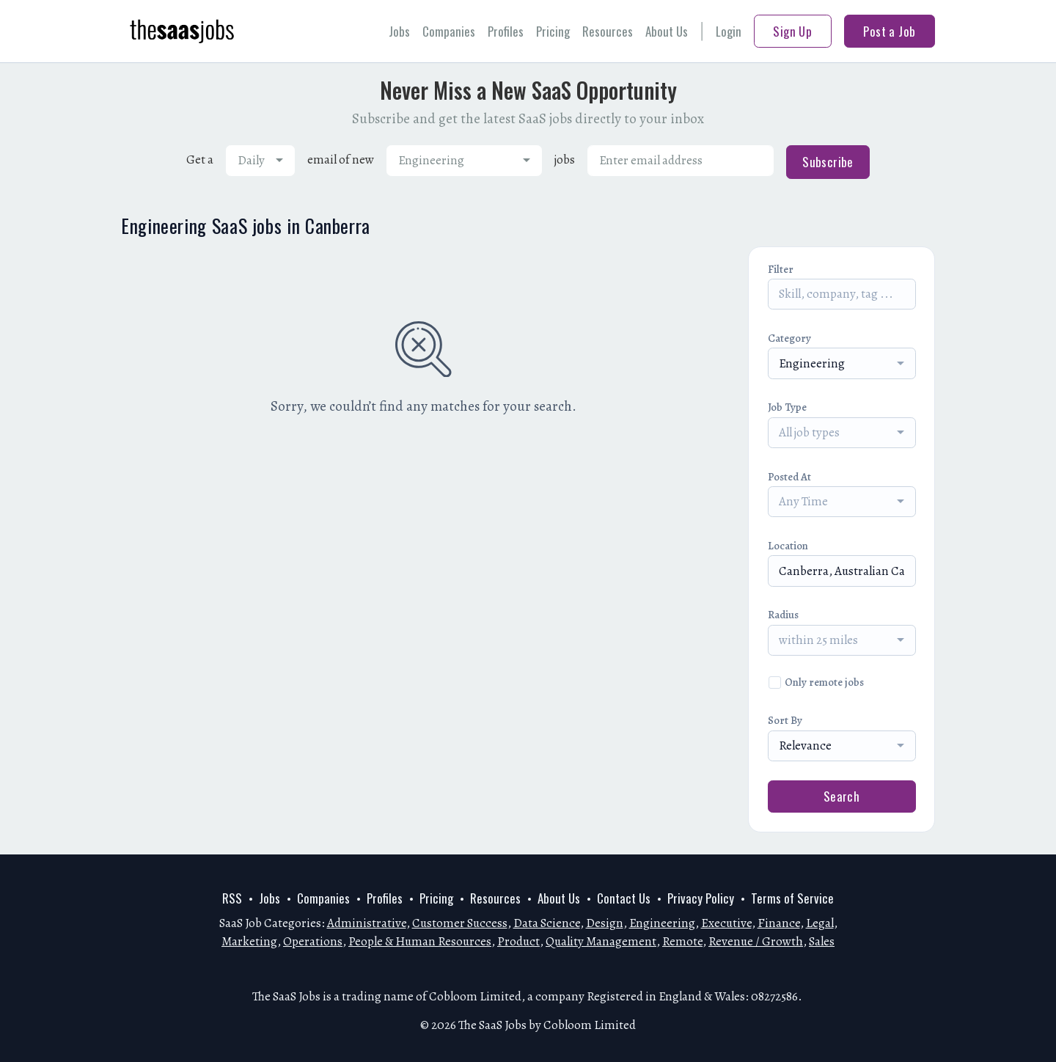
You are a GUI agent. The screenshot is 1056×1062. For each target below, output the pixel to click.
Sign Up (792, 31)
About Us (666, 31)
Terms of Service (792, 898)
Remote (682, 941)
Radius (783, 614)
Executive (726, 923)
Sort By (785, 720)
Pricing (553, 31)
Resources (607, 31)
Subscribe (828, 162)
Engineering (662, 923)
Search (842, 796)
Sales (822, 941)
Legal (820, 923)
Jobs (399, 31)
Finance (779, 923)
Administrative (366, 923)
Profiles (506, 31)
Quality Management (601, 941)
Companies (448, 31)
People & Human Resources (419, 941)
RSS (232, 898)
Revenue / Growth (755, 941)
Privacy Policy (700, 898)
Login (728, 31)
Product (518, 941)
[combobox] (260, 160)
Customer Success (459, 923)
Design (604, 923)
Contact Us (623, 898)
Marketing (249, 941)
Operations (312, 941)
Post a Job (889, 31)
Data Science (546, 923)
